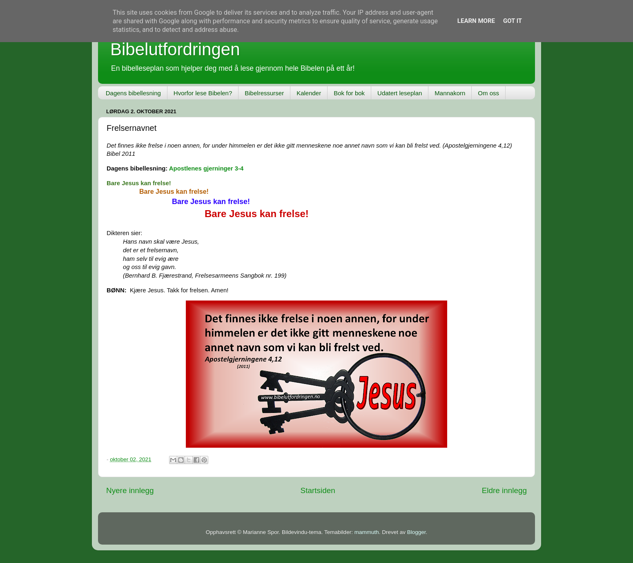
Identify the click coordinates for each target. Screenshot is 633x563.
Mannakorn (450, 93)
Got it (512, 21)
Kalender (308, 93)
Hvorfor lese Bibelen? (203, 93)
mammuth (366, 532)
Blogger (416, 532)
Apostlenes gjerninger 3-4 (206, 168)
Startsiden (318, 490)
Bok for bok (349, 93)
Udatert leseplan (399, 93)
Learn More (476, 21)
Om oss (488, 93)
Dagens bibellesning (133, 93)
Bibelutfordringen (175, 49)
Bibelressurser (264, 93)
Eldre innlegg (504, 490)
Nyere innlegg (130, 490)
